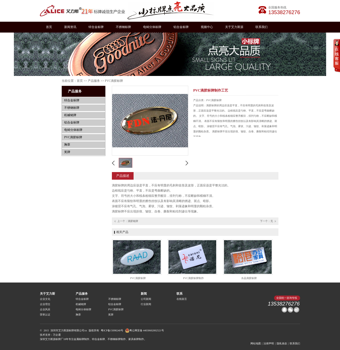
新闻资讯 (70, 27)
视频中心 (207, 27)
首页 (49, 27)
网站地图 (255, 343)
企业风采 (45, 309)
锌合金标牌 (96, 27)
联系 (180, 293)
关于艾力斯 (47, 293)
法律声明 (268, 343)
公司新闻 (146, 299)
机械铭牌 (70, 115)
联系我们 (261, 27)
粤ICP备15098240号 (112, 330)
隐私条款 (282, 343)
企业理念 (45, 304)
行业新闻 (146, 304)
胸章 (67, 144)
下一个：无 (266, 221)
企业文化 (45, 299)
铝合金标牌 (181, 27)
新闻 (144, 293)
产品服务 (94, 80)
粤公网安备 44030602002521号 (144, 330)
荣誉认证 (45, 314)
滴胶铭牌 (133, 221)
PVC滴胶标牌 (114, 80)
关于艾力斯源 (234, 27)
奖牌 (67, 152)
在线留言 (182, 299)
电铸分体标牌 (152, 27)
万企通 (57, 334)
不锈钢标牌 (123, 27)
